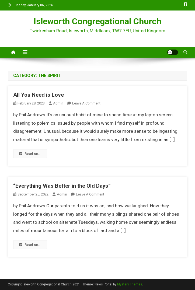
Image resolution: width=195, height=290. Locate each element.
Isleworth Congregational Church (97, 21)
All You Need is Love (38, 95)
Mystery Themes (129, 284)
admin (58, 103)
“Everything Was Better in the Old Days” (62, 186)
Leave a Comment (86, 103)
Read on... (30, 154)
